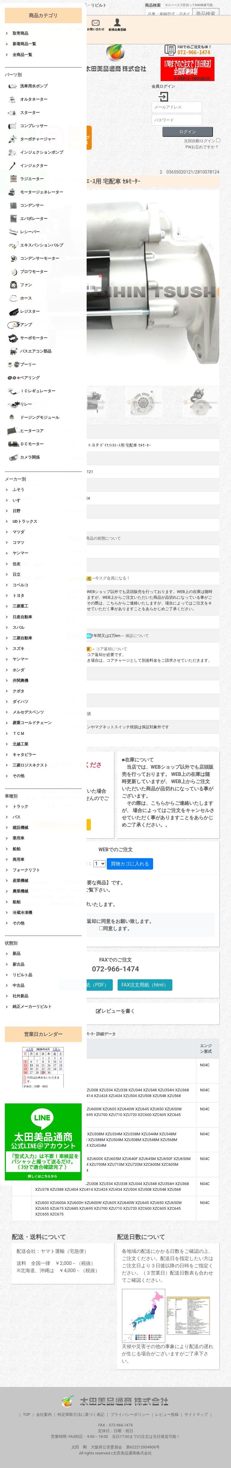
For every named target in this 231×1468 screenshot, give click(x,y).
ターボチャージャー (31, 139)
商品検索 (153, 5)
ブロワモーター (27, 272)
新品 (16, 953)
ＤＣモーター (25, 444)
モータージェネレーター (35, 192)
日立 (16, 574)
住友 (16, 564)
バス (16, 817)
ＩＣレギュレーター (31, 391)
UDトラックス (25, 521)
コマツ (18, 542)
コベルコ (20, 585)
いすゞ (18, 500)
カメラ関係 (23, 457)
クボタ (18, 691)
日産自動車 (22, 617)
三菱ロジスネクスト (30, 765)
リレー (19, 404)
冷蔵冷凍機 (22, 912)
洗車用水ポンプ (27, 86)
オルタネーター (27, 100)
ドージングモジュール (33, 418)
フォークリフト (26, 870)
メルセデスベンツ (28, 712)
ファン (19, 285)
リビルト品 (22, 975)
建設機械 (20, 827)
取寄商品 (20, 33)
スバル (18, 627)
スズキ (18, 648)
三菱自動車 (22, 638)
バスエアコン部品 (29, 351)
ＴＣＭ (18, 733)
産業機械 (20, 880)
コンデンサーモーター (33, 259)
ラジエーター (25, 179)
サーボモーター (27, 338)
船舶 (16, 849)
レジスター (23, 312)
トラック (20, 806)
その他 (18, 775)
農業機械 (20, 891)
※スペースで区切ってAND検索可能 (189, 5)
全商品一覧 (22, 54)
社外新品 (20, 996)
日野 (16, 511)
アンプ (19, 325)
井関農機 (20, 680)
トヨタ (18, 595)
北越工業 (20, 744)
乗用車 (18, 838)
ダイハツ (20, 701)
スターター (23, 113)
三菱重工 (20, 606)
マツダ (18, 532)
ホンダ (18, 670)
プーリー (21, 365)
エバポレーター (27, 219)
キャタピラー (24, 754)
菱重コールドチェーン (32, 722)
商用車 (18, 859)
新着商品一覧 (24, 44)
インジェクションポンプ (35, 153)
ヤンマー (20, 553)
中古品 (18, 985)
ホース (19, 298)
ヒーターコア (25, 431)
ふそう (18, 489)
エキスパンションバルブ (35, 245)
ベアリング (23, 378)
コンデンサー (25, 206)
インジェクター (27, 166)
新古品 (18, 964)
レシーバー (23, 232)
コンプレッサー (27, 126)
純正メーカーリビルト (32, 1006)
